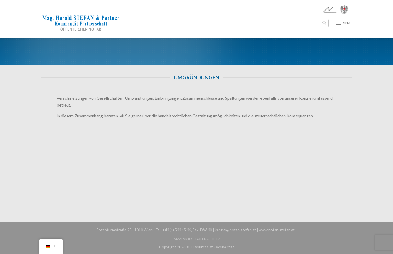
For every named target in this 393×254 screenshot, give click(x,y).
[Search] (324, 23)
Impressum (182, 239)
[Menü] (344, 23)
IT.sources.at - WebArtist (212, 247)
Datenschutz (207, 239)
